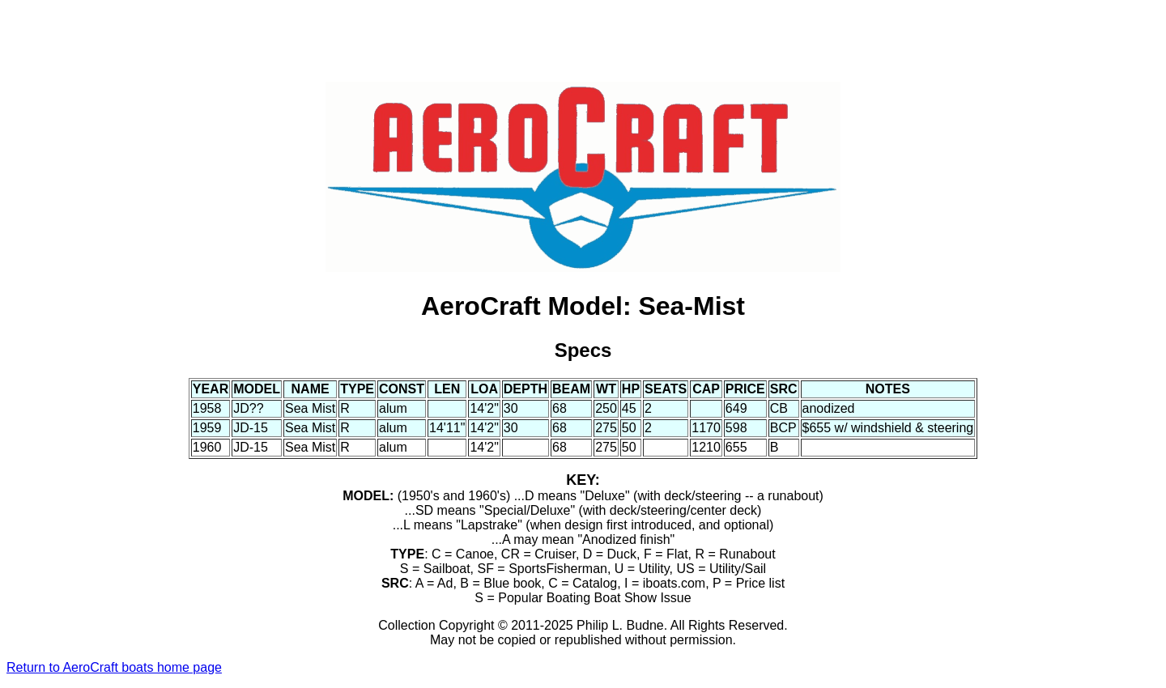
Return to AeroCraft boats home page (114, 667)
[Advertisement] (583, 42)
